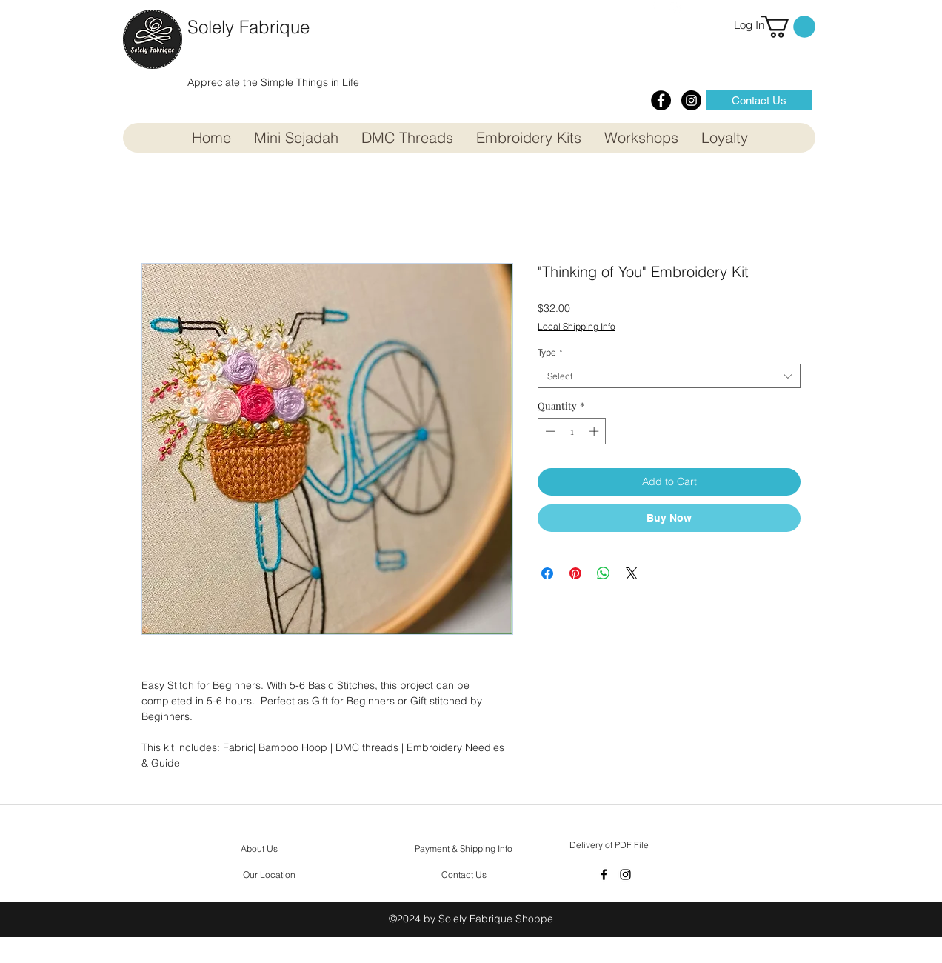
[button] (788, 27)
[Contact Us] (759, 100)
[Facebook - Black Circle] (661, 100)
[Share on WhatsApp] (603, 573)
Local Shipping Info (576, 326)
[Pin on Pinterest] (575, 573)
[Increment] (595, 431)
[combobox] (669, 376)
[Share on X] (632, 573)
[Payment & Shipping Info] (463, 849)
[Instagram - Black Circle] (691, 100)
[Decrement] (549, 431)
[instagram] (625, 874)
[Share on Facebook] (547, 573)
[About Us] (259, 849)
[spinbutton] (572, 431)
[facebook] (604, 874)
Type (550, 352)
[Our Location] (269, 874)
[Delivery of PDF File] (609, 845)
